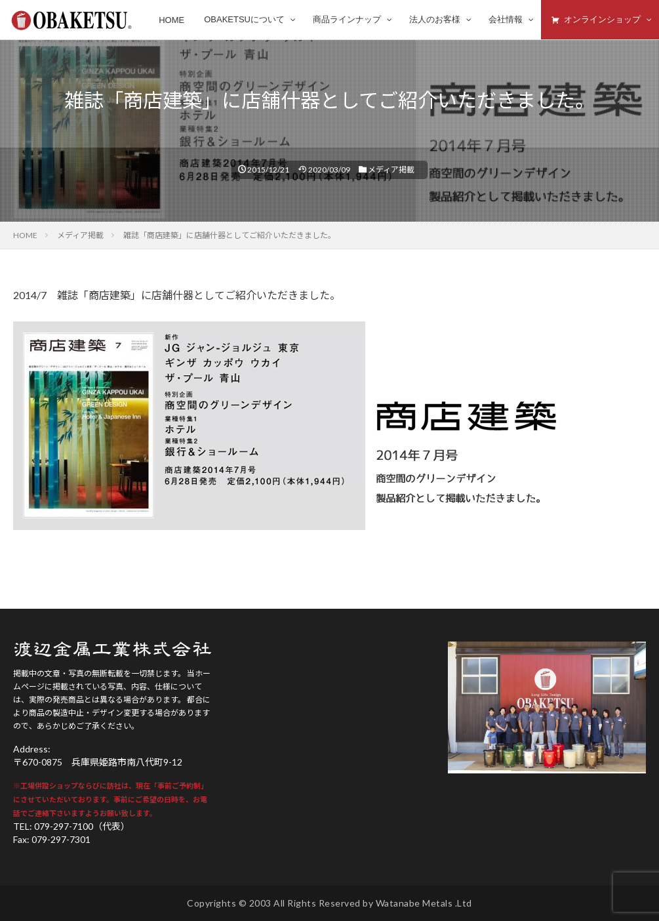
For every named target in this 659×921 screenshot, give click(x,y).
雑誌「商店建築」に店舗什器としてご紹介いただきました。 (229, 235)
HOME (25, 235)
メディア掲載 (391, 169)
